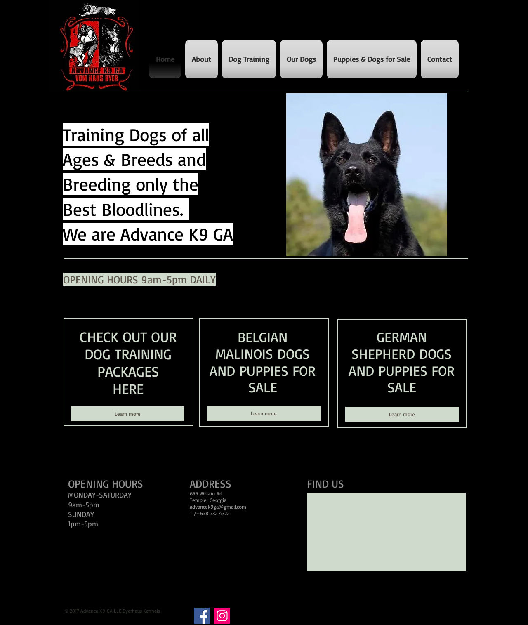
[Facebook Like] (81, 448)
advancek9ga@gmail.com (218, 506)
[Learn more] (127, 413)
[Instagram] (222, 616)
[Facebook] (202, 616)
